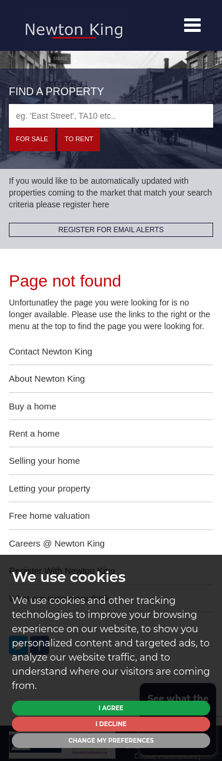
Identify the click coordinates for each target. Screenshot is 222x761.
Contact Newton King (50, 351)
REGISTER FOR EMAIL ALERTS (110, 230)
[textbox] (111, 116)
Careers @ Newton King (57, 543)
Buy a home (32, 406)
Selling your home (44, 461)
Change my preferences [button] (110, 740)
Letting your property (50, 488)
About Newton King (47, 378)
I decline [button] (110, 724)
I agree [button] (110, 708)
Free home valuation (49, 515)
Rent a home (34, 433)
